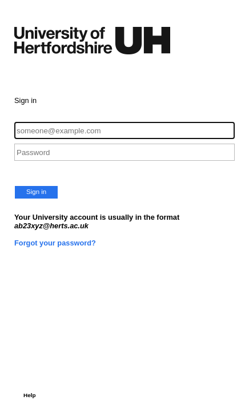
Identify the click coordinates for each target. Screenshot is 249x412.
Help (29, 395)
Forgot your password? (55, 243)
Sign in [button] (36, 191)
